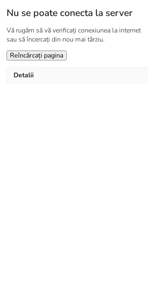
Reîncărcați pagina (36, 55)
